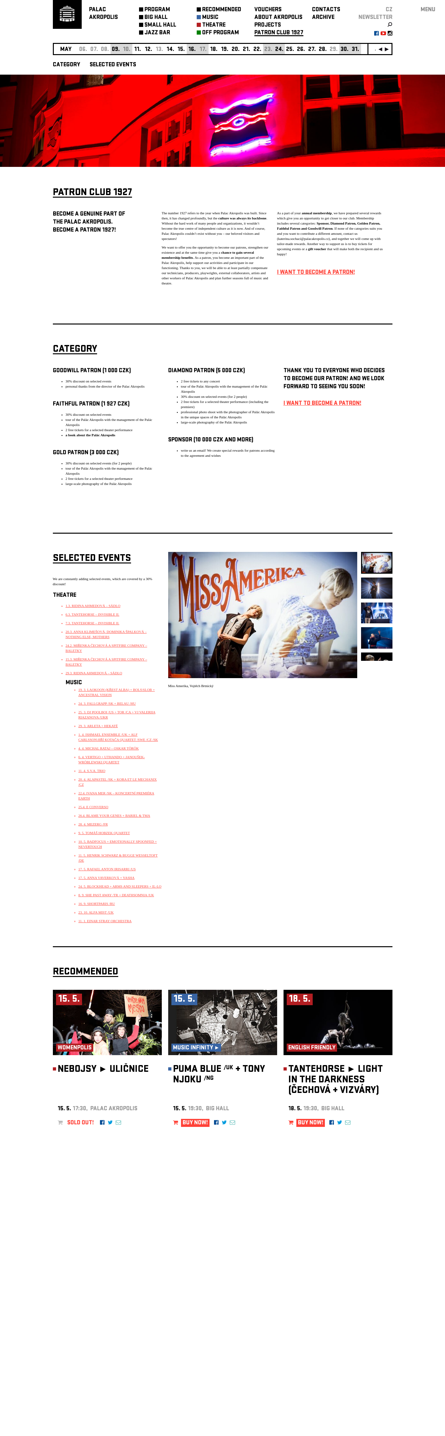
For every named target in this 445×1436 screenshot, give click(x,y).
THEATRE (214, 25)
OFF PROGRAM (220, 33)
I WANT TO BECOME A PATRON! (316, 272)
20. (236, 49)
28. (323, 49)
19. (224, 49)
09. (116, 49)
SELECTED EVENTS (113, 65)
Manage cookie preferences (77, 1349)
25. (290, 49)
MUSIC (210, 17)
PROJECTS (267, 25)
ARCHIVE (323, 17)
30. (345, 49)
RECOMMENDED (221, 10)
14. (170, 49)
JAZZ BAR (157, 33)
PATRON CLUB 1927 (278, 33)
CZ (389, 10)
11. (137, 49)
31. (355, 49)
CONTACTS (326, 10)
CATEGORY (66, 65)
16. (192, 49)
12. (148, 49)
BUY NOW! (195, 1123)
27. (312, 49)
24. (279, 49)
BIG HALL (156, 17)
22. (257, 49)
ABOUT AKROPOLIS (278, 17)
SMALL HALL (160, 25)
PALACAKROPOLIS (103, 13)
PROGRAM (157, 10)
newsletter (375, 17)
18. (214, 49)
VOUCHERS (268, 10)
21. (246, 49)
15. (181, 49)
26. (301, 49)
